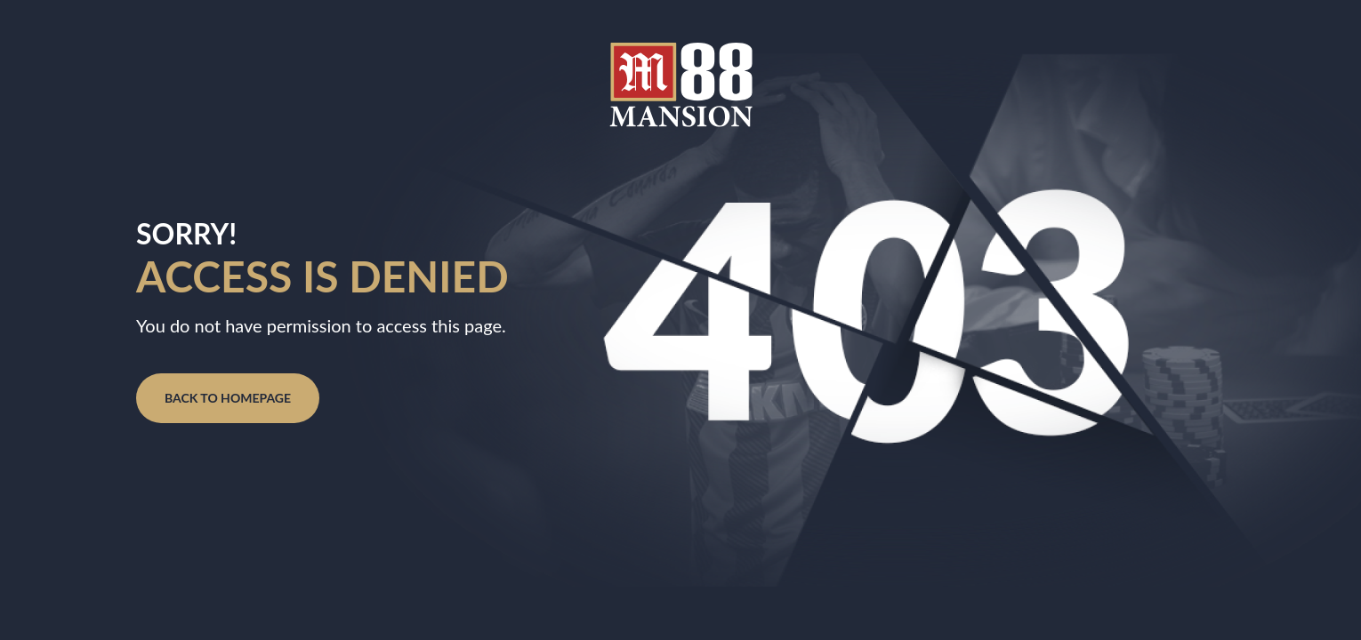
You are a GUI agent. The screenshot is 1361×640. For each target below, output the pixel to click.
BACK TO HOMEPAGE (228, 397)
